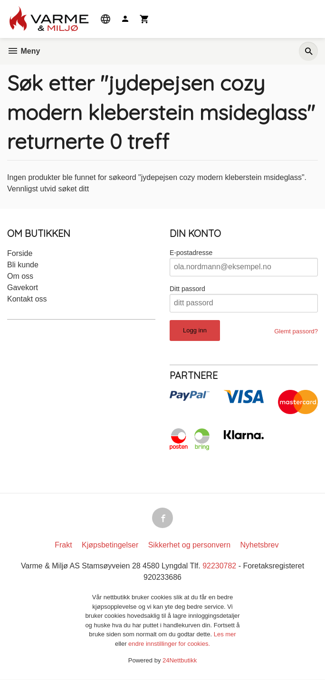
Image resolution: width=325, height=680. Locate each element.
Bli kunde (22, 265)
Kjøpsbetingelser (110, 545)
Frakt (63, 545)
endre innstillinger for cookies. (169, 644)
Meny (23, 51)
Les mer (225, 634)
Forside (19, 253)
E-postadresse (191, 252)
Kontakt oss (27, 299)
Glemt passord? (296, 331)
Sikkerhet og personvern (189, 545)
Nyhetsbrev (259, 545)
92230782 (219, 566)
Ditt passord (187, 289)
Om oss (20, 276)
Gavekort (22, 287)
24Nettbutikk (179, 660)
